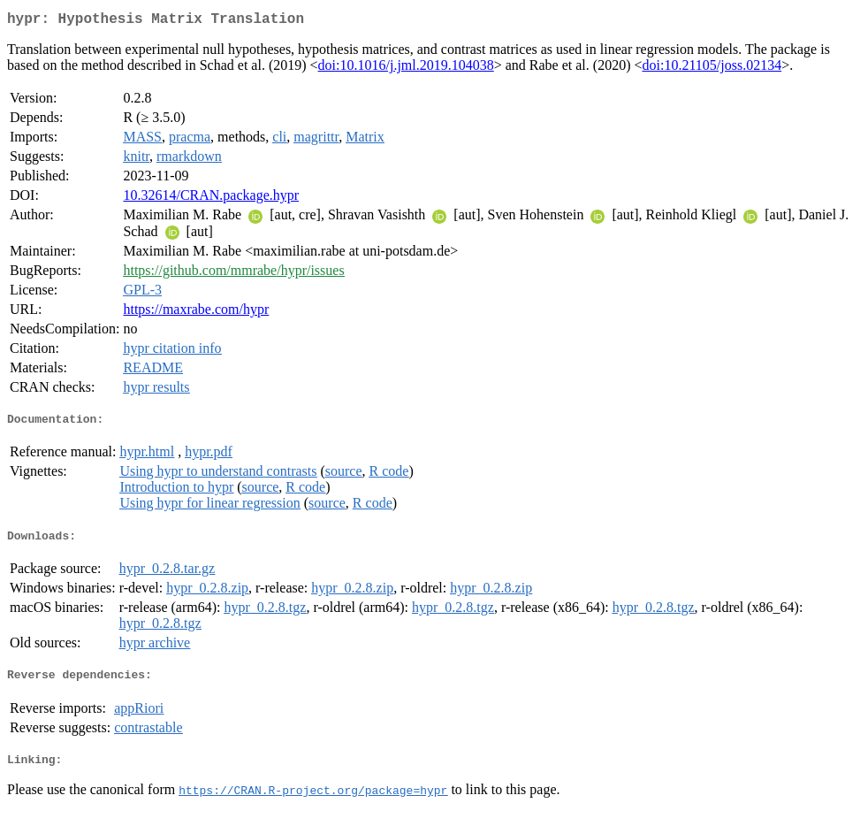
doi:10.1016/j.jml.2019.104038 (406, 68)
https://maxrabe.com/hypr (196, 312)
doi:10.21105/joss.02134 (712, 68)
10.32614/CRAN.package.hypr (211, 198)
